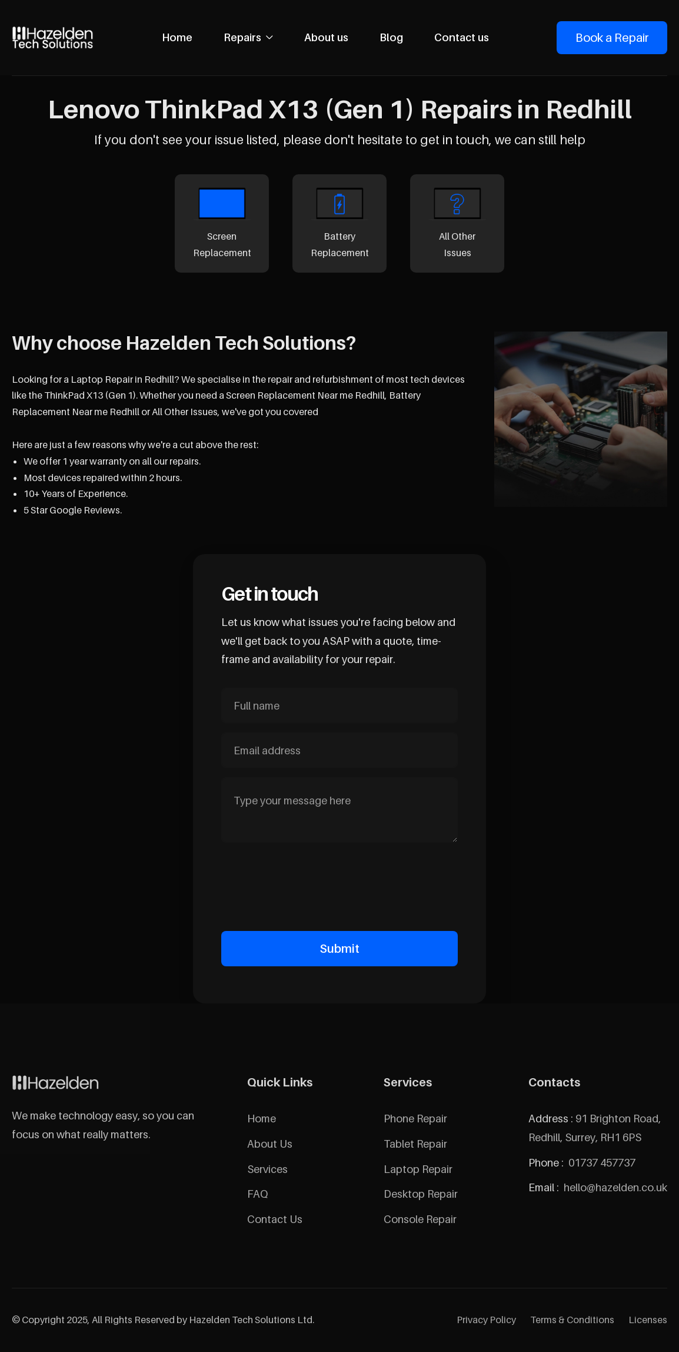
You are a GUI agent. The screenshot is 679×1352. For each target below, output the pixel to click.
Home (177, 37)
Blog (391, 37)
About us (326, 37)
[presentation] (339, 884)
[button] (248, 37)
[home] (53, 37)
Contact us (461, 37)
